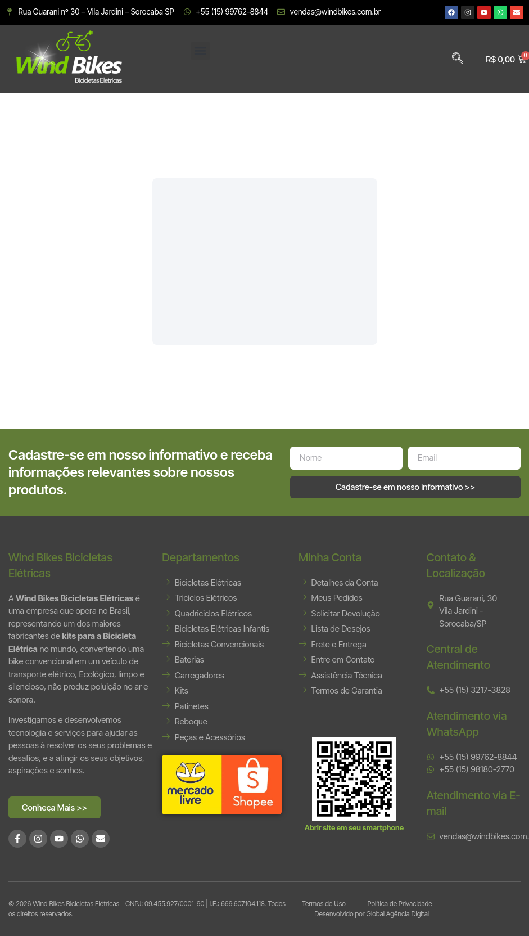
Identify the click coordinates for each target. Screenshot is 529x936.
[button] (200, 51)
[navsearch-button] (457, 59)
